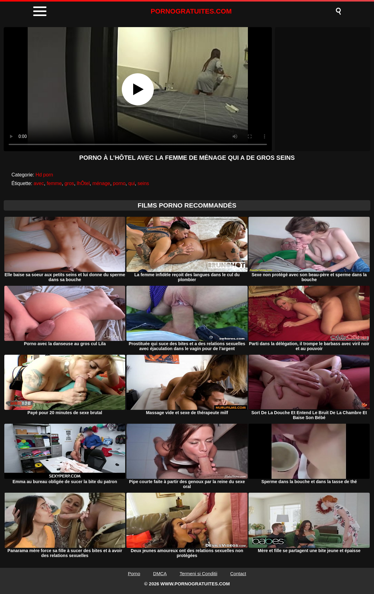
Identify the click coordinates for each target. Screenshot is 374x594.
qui (131, 183)
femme (54, 183)
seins (143, 183)
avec (39, 183)
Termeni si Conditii (198, 573)
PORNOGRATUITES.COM (191, 11)
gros (69, 183)
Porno (134, 573)
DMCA (160, 573)
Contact (238, 573)
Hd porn (44, 174)
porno (119, 183)
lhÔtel (83, 183)
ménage (101, 183)
